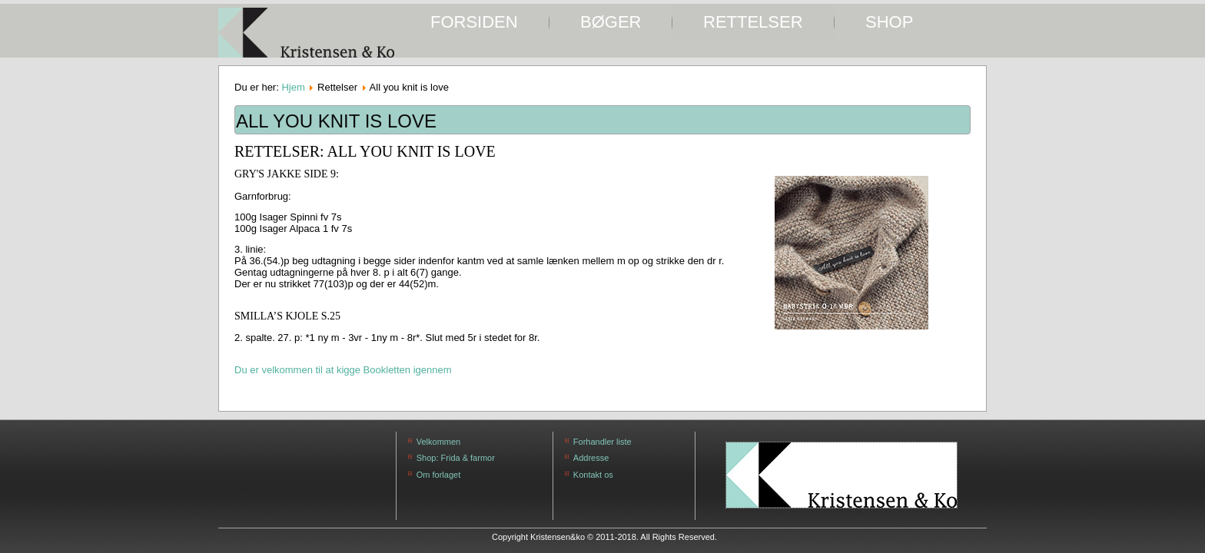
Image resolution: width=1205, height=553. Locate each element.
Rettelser (753, 21)
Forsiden (474, 21)
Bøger (610, 21)
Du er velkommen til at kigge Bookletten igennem (343, 370)
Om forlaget (438, 474)
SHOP (889, 21)
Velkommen (438, 441)
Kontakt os (593, 474)
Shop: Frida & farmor (456, 457)
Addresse (591, 457)
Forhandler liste (602, 441)
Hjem (292, 87)
